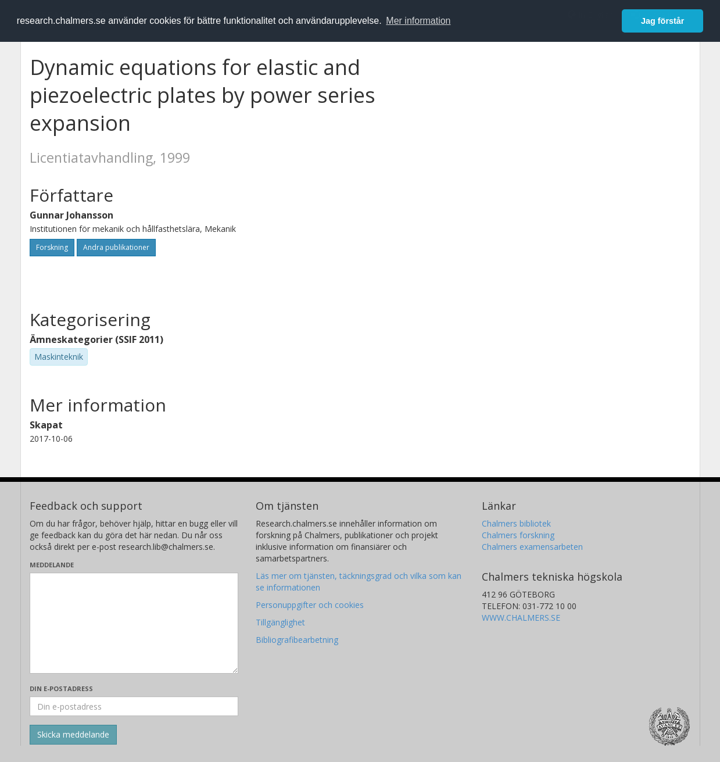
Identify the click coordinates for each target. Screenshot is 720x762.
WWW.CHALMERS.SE (521, 617)
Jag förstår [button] (662, 21)
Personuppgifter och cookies (310, 604)
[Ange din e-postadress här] (134, 706)
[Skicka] (73, 735)
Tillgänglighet (280, 622)
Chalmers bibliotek (516, 523)
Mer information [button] (418, 21)
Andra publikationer (116, 247)
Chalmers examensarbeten (532, 546)
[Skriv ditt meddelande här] (134, 623)
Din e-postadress (61, 688)
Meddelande (52, 564)
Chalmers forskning (518, 535)
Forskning (52, 247)
